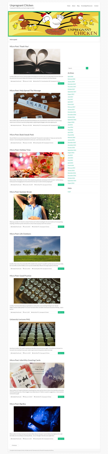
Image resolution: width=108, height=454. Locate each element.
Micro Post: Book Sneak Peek (22, 134)
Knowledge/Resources (86, 5)
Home (68, 5)
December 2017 (72, 84)
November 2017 (72, 86)
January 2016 (71, 140)
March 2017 (71, 104)
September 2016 (72, 119)
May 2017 (70, 99)
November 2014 (72, 175)
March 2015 (71, 165)
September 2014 (72, 180)
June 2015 (70, 157)
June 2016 (70, 127)
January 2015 (71, 170)
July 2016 (70, 124)
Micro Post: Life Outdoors (20, 234)
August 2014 (71, 183)
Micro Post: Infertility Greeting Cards (25, 360)
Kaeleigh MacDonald (16, 81)
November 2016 (72, 114)
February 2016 (71, 137)
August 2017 (71, 94)
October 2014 (71, 178)
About (73, 5)
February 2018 (71, 79)
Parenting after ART (45, 81)
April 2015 (70, 163)
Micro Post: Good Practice (20, 276)
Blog (78, 5)
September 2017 (72, 91)
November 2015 (72, 145)
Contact (96, 5)
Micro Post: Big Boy (18, 404)
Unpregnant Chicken (21, 5)
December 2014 (72, 173)
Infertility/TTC (38, 81)
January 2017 (71, 109)
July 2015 (70, 155)
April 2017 (70, 102)
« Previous (14, 445)
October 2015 (71, 147)
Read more (61, 83)
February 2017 (71, 107)
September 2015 (72, 150)
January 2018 (71, 81)
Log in (69, 191)
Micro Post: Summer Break (21, 192)
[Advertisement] (83, 56)
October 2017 (71, 89)
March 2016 (71, 135)
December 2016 (72, 112)
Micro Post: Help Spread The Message (25, 90)
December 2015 (72, 142)
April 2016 (70, 132)
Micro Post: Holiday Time (20, 150)
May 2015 (70, 160)
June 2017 (70, 96)
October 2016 (71, 117)
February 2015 (71, 168)
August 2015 (71, 152)
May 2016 (70, 129)
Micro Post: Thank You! (19, 46)
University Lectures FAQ (20, 319)
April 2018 (70, 76)
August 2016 (71, 122)
